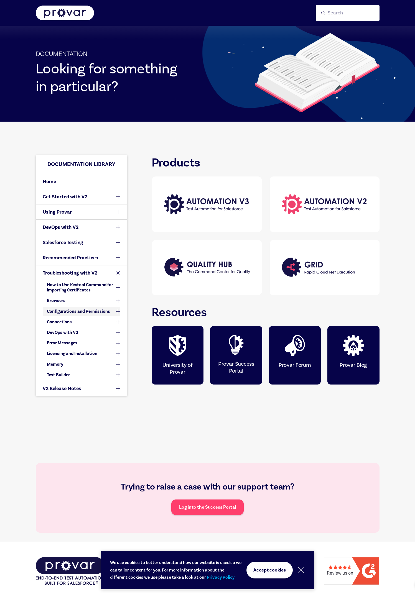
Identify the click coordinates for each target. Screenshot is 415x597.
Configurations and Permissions (78, 311)
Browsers (56, 300)
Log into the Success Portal (207, 507)
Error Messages (62, 343)
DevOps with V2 (60, 227)
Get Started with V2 (65, 197)
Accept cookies (269, 570)
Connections (59, 322)
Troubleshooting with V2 (70, 273)
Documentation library (81, 164)
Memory (55, 364)
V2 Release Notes (62, 388)
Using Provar (57, 212)
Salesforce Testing (63, 242)
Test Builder (58, 375)
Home (49, 181)
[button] (348, 13)
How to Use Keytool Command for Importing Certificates (80, 287)
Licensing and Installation (72, 353)
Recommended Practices (70, 258)
